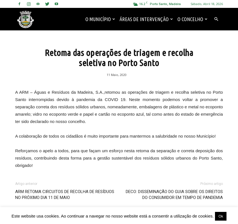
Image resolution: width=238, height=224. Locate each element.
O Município (100, 19)
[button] (216, 19)
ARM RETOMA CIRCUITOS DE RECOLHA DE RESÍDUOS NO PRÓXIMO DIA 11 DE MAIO (64, 194)
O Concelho (192, 19)
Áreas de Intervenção (146, 19)
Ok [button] (220, 216)
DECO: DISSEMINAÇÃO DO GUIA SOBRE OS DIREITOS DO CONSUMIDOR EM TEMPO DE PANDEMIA (174, 194)
